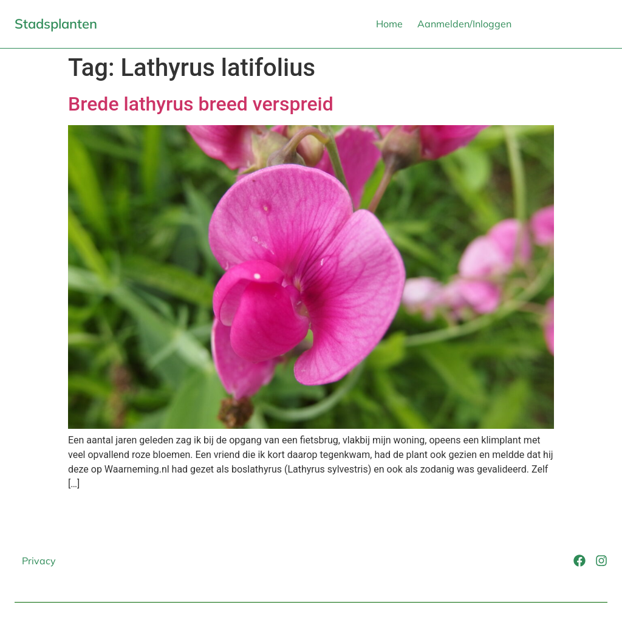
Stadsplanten (56, 23)
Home (389, 24)
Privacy (39, 561)
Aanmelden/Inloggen (464, 24)
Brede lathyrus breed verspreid (200, 103)
